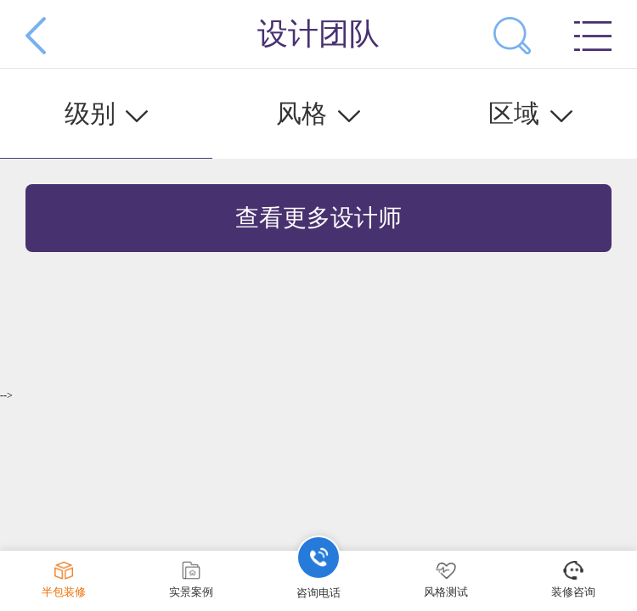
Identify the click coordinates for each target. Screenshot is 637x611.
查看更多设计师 (318, 218)
